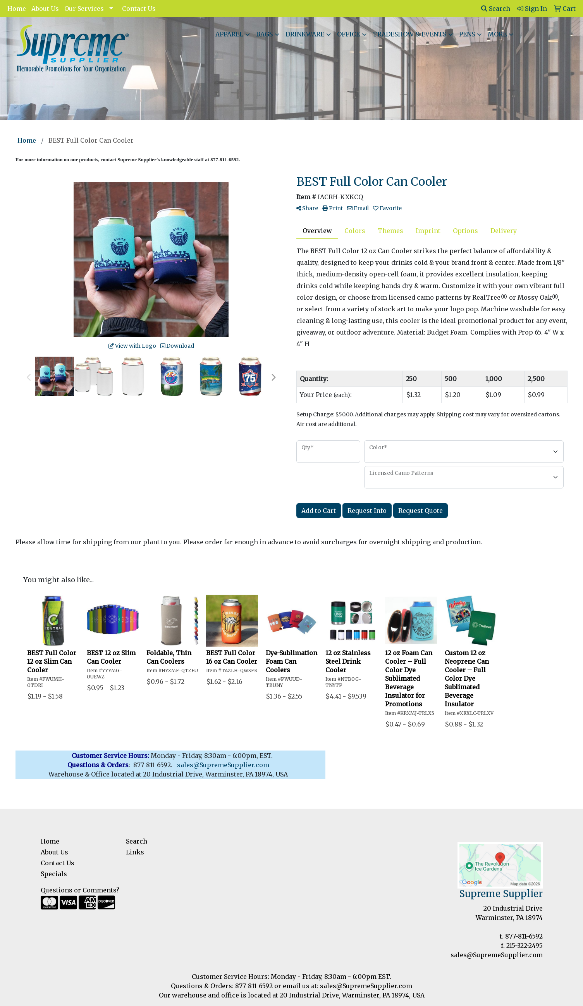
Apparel (229, 34)
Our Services (84, 8)
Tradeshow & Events (409, 34)
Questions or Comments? (80, 890)
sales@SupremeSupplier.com (497, 955)
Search (495, 8)
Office (348, 34)
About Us (45, 8)
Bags (264, 34)
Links (135, 852)
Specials (54, 874)
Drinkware (304, 34)
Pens (467, 34)
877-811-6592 (524, 936)
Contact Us (139, 8)
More (497, 34)
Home (16, 8)
